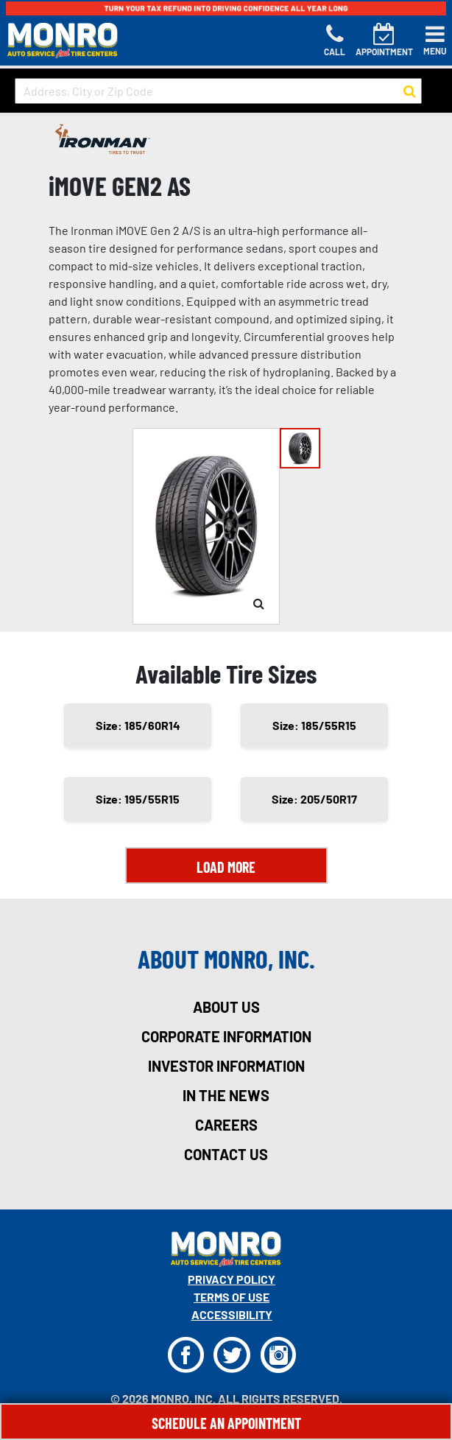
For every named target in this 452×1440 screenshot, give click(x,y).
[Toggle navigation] (435, 40)
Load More (226, 867)
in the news (226, 1095)
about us (226, 1007)
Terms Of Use (231, 1297)
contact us (226, 1154)
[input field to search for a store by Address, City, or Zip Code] (218, 91)
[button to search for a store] (409, 91)
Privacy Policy (231, 1279)
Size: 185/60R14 (138, 725)
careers (226, 1125)
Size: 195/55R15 (138, 799)
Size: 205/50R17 (314, 799)
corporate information (226, 1036)
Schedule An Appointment (226, 1423)
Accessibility (231, 1314)
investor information (226, 1066)
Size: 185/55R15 (314, 725)
